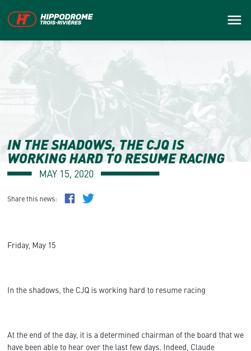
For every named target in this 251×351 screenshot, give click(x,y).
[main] (125, 175)
